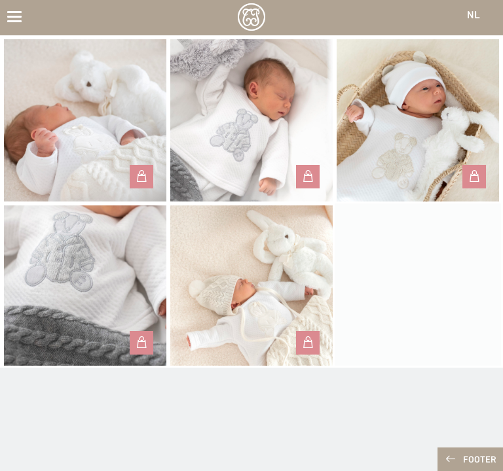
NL (473, 15)
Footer (479, 460)
